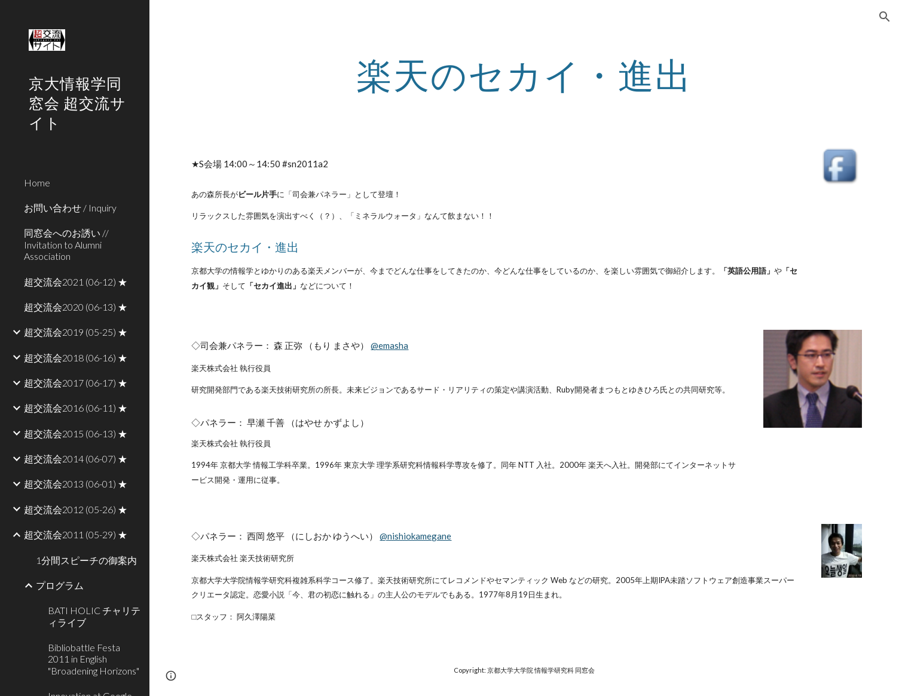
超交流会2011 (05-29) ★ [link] (75, 534)
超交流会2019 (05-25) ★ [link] (75, 332)
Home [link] (37, 182)
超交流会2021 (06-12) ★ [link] (75, 281)
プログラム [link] (60, 585)
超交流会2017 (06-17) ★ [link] (75, 382)
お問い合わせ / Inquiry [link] (70, 207)
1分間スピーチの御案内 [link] (86, 560)
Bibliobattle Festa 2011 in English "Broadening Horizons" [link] (93, 659)
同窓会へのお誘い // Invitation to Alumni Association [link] (66, 244)
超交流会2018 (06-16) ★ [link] (75, 357)
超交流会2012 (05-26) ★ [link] (75, 509)
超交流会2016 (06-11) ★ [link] (75, 407)
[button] (884, 16)
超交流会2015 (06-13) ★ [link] (75, 433)
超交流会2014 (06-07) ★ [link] (75, 458)
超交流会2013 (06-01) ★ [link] (75, 483)
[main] (524, 74)
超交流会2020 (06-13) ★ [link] (75, 306)
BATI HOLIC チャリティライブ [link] (94, 616)
